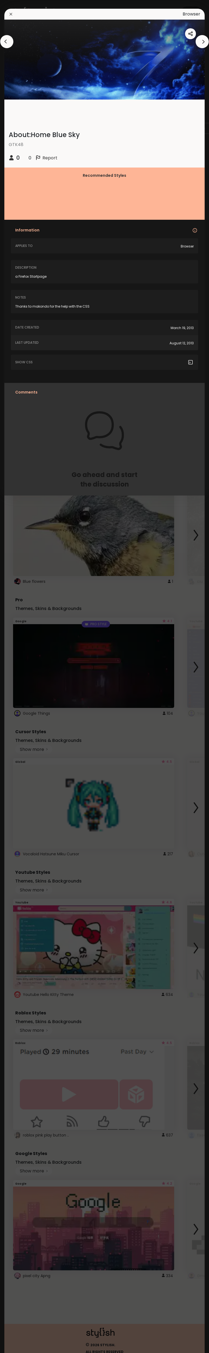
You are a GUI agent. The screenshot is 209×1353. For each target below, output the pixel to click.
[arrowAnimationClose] (7, 41)
